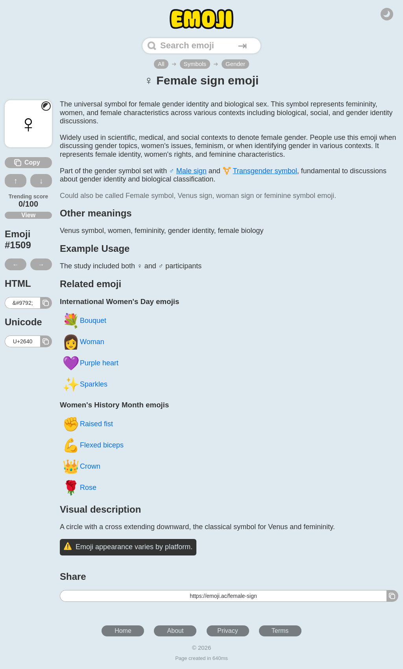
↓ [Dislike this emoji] (41, 180)
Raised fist (87, 423)
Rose (79, 487)
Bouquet (84, 320)
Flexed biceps (93, 445)
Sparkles (84, 384)
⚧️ (259, 171)
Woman (83, 341)
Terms (280, 630)
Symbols (195, 63)
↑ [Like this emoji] (16, 180)
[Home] (201, 19)
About (175, 630)
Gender (235, 63)
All (161, 63)
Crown (81, 466)
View (28, 215)
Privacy (227, 630)
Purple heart (90, 362)
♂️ (188, 171)
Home (123, 630)
